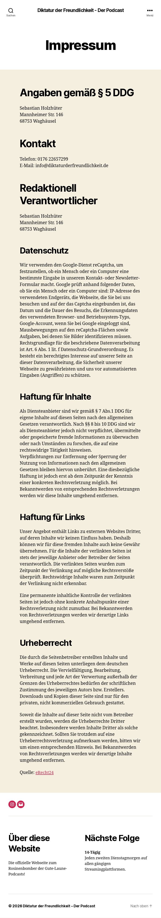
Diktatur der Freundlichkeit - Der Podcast (80, 10)
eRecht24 (45, 773)
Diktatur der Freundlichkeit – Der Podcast (60, 906)
